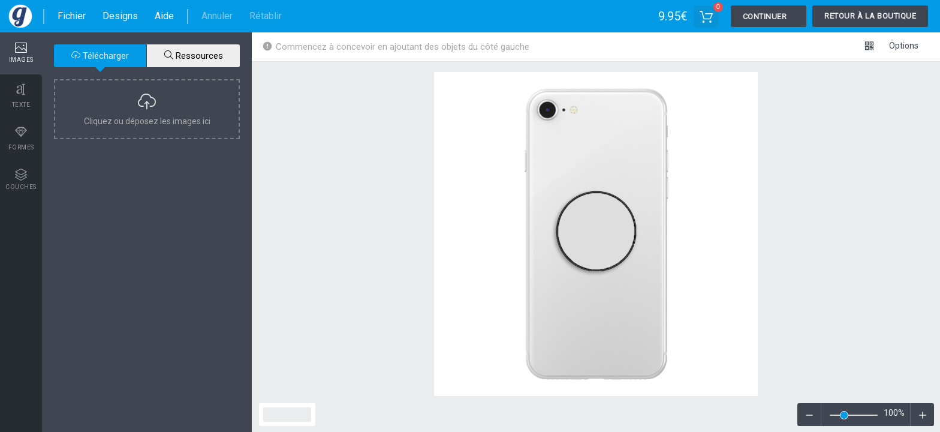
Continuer (765, 16)
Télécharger (100, 55)
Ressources (193, 55)
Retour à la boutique (870, 15)
